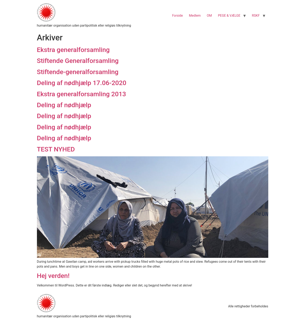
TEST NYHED (56, 149)
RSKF (256, 15)
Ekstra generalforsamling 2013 (81, 94)
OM (209, 15)
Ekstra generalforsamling (73, 50)
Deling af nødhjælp (64, 105)
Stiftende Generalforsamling (78, 61)
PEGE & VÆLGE (229, 15)
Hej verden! (53, 276)
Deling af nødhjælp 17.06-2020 (81, 83)
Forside (177, 15)
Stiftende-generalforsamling (78, 72)
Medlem (195, 15)
